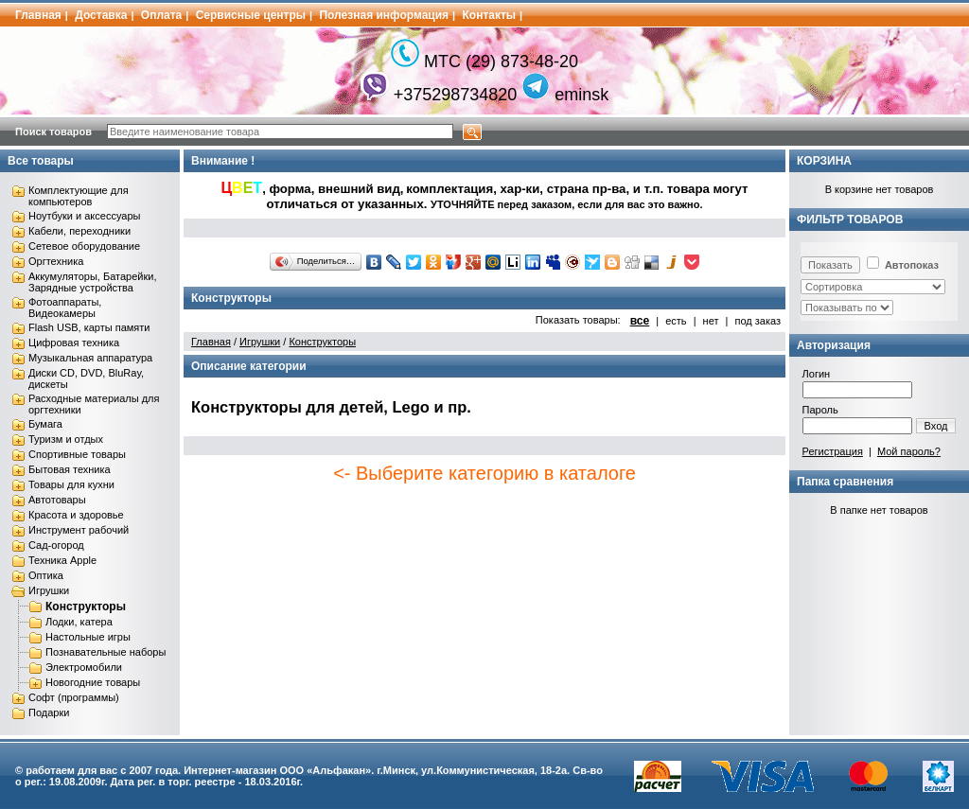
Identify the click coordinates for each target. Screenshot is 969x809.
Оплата (161, 15)
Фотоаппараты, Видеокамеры (64, 307)
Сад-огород (56, 545)
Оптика (45, 575)
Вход (936, 425)
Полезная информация (384, 15)
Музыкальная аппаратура (90, 357)
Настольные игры (88, 636)
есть (675, 320)
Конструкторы (85, 606)
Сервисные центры (251, 15)
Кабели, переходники (79, 231)
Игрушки (48, 590)
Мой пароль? (909, 451)
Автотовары (57, 499)
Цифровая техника (73, 342)
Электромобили (83, 667)
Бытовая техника (69, 469)
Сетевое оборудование (84, 246)
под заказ (757, 320)
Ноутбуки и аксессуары (84, 215)
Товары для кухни (71, 484)
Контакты (490, 15)
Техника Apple (62, 560)
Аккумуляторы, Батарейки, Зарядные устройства (92, 282)
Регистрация (832, 451)
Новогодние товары (92, 682)
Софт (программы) (73, 697)
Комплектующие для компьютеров (78, 196)
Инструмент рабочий (78, 530)
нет (711, 320)
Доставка (101, 15)
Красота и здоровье (76, 514)
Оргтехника (55, 261)
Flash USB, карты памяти (89, 327)
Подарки (48, 712)
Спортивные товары (77, 454)
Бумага (45, 424)
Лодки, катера (79, 621)
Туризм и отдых (65, 439)
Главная (38, 15)
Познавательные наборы (105, 652)
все (640, 320)
